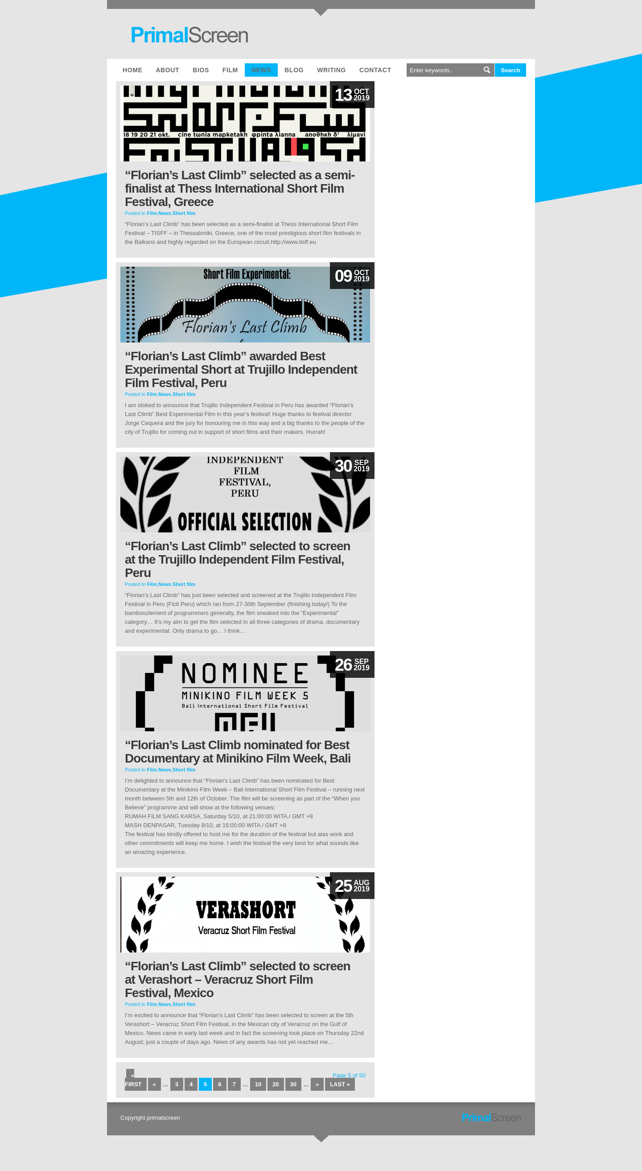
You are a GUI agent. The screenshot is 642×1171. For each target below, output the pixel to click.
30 (293, 1084)
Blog (294, 70)
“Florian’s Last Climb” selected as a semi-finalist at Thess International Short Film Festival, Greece (240, 188)
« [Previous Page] (154, 1084)
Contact (375, 70)
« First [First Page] (133, 1080)
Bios (201, 70)
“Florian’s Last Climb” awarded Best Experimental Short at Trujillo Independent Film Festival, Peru (241, 369)
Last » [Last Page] (340, 1084)
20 (275, 1084)
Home (132, 70)
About (167, 70)
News (261, 70)
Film (230, 70)
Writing (331, 70)
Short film (184, 213)
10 (258, 1084)
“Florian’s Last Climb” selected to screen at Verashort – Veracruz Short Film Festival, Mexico (237, 979)
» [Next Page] (317, 1084)
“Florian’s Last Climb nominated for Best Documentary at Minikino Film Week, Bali (238, 751)
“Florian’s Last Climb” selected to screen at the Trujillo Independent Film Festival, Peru (237, 559)
